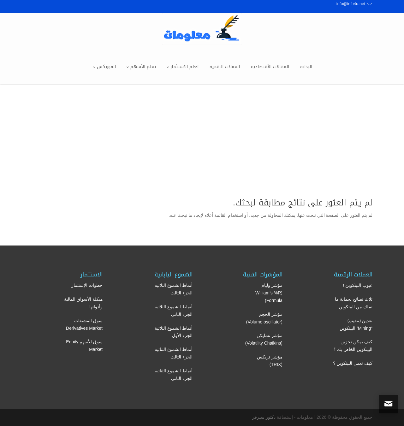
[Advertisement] (202, 131)
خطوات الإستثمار (87, 285)
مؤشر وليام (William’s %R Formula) (268, 293)
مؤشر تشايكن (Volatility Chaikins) (263, 339)
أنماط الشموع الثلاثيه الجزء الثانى (174, 310)
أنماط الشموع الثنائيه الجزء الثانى (174, 374)
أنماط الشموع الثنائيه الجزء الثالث (174, 353)
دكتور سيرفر (264, 417)
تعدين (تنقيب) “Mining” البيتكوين (356, 324)
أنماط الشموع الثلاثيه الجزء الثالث (174, 289)
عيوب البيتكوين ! (357, 285)
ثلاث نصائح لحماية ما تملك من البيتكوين (353, 303)
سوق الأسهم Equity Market (84, 345)
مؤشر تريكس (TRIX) (269, 360)
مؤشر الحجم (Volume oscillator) (264, 318)
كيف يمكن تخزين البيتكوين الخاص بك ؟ (353, 345)
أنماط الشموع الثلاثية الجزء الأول (174, 332)
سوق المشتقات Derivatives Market (84, 324)
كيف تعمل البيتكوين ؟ (352, 363)
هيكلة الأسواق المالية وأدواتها (83, 303)
